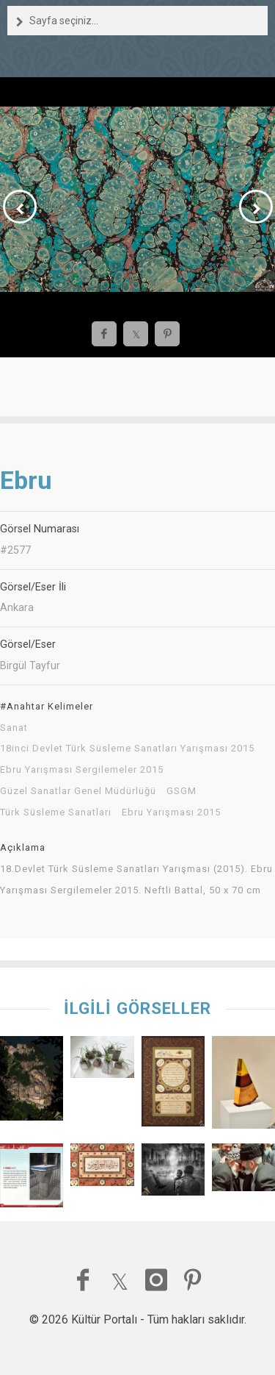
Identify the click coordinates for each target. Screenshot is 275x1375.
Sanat (14, 728)
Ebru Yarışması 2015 (171, 812)
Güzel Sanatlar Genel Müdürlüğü (78, 791)
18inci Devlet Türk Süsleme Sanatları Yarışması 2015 (127, 748)
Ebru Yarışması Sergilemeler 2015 (82, 770)
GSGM (181, 791)
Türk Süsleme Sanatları (55, 812)
